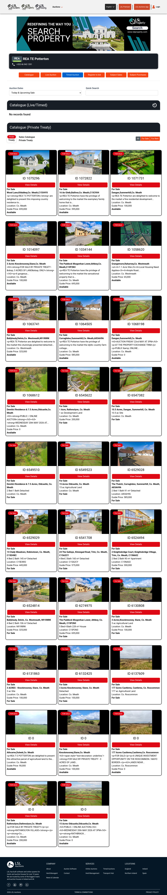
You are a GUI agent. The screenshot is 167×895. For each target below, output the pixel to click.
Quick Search (92, 88)
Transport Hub (108, 873)
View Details (31, 185)
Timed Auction (72, 75)
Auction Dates (16, 88)
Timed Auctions (109, 869)
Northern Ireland (131, 873)
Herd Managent (52, 873)
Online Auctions (91, 869)
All (138, 139)
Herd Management (92, 873)
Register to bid (94, 75)
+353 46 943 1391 (24, 64)
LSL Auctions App (141, 7)
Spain (144, 873)
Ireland (144, 869)
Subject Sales (116, 75)
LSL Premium (125, 7)
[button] (110, 7)
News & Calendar (52, 878)
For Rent (154, 139)
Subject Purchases (138, 75)
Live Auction (50, 75)
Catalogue (29, 75)
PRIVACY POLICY (152, 892)
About (48, 869)
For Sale (145, 139)
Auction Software (70, 869)
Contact (67, 873)
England (128, 869)
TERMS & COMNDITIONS (83, 892)
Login (158, 7)
